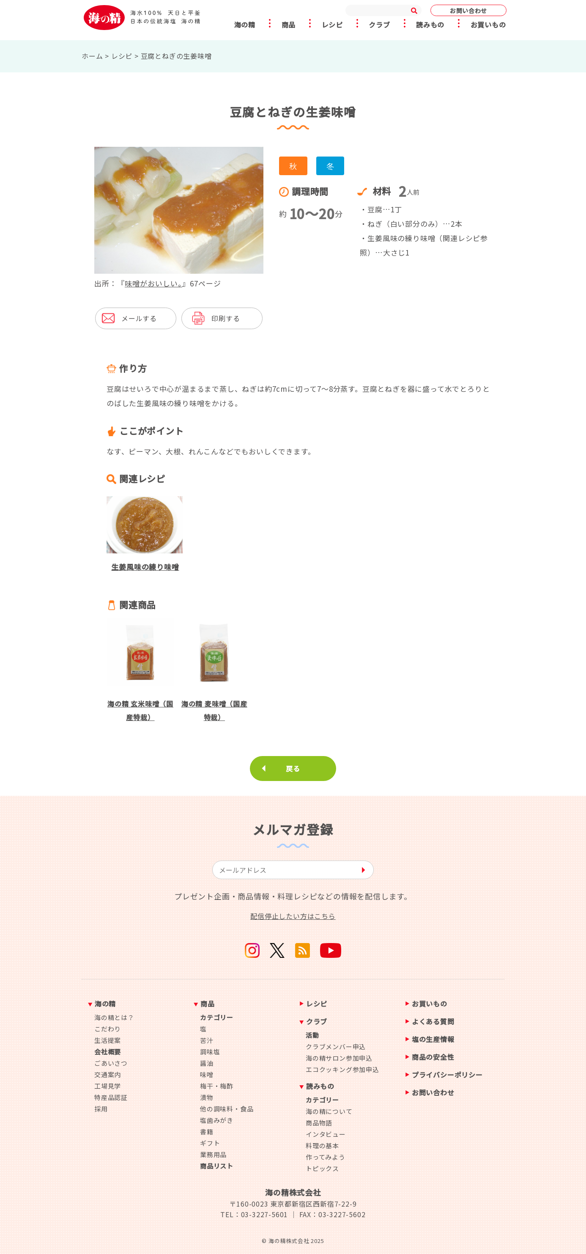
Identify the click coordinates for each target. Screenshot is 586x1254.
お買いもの (489, 25)
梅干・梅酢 (216, 1085)
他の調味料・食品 (226, 1108)
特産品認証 (111, 1097)
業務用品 (213, 1154)
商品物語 (319, 1122)
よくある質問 (433, 1022)
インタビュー (326, 1134)
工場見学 (107, 1085)
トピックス (322, 1168)
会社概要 (107, 1051)
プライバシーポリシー (447, 1075)
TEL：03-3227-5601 (254, 1214)
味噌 (207, 1074)
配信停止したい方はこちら (293, 916)
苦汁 (207, 1040)
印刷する (225, 318)
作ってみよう (325, 1156)
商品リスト (216, 1165)
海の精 (243, 25)
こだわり (107, 1028)
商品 (287, 25)
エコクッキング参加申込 (342, 1069)
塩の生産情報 (433, 1039)
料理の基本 (322, 1145)
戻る (293, 768)
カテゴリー (216, 1017)
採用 (101, 1108)
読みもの (431, 25)
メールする (139, 318)
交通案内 (107, 1074)
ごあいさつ (111, 1063)
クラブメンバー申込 (336, 1046)
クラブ (379, 25)
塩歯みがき (216, 1120)
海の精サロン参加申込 (339, 1057)
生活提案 (107, 1040)
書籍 (207, 1131)
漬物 (207, 1097)
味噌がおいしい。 (153, 283)
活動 (312, 1035)
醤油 (207, 1063)
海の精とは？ (114, 1017)
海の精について (329, 1111)
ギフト (210, 1142)
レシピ (331, 25)
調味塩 (210, 1051)
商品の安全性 (433, 1057)
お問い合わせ (468, 11)
